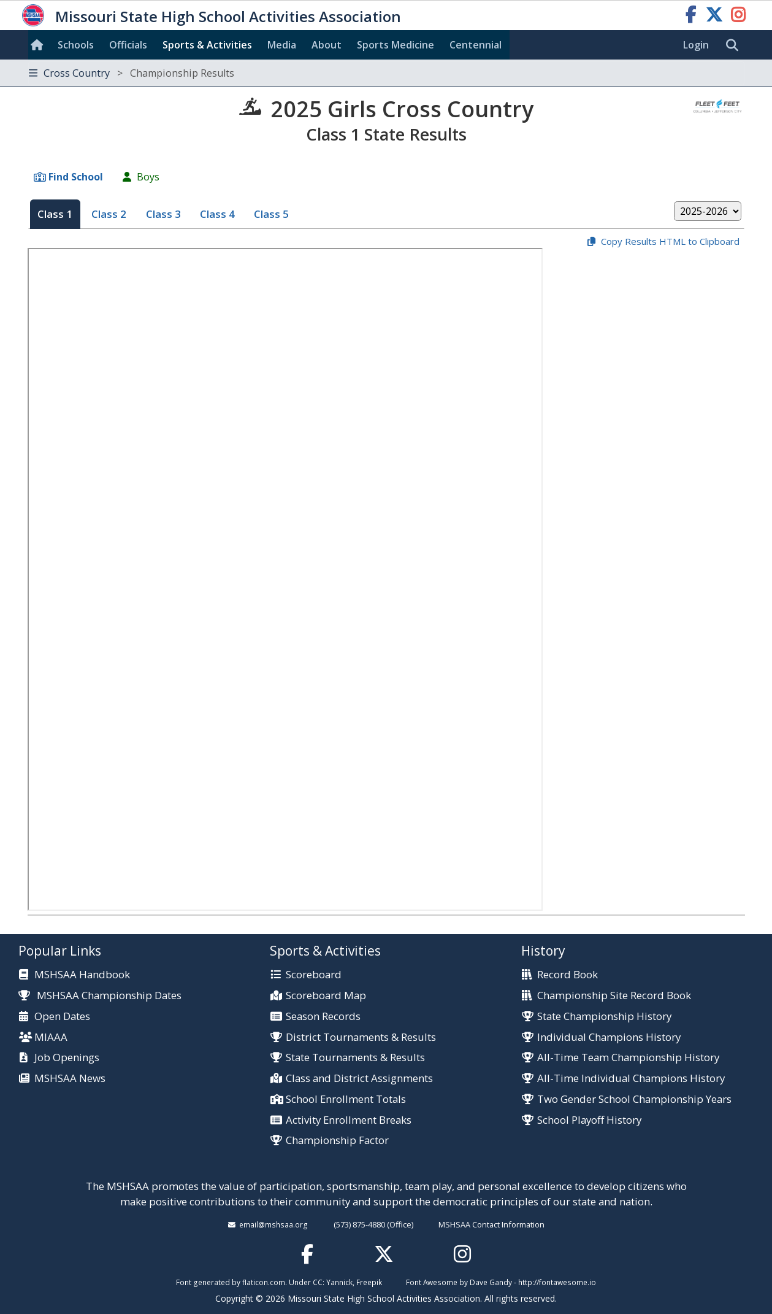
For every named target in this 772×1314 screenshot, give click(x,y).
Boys (148, 177)
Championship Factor (337, 1140)
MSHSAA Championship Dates (100, 995)
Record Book (567, 975)
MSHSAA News (69, 1078)
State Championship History (604, 1016)
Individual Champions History (609, 1037)
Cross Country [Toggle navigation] (131, 73)
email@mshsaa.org (273, 1224)
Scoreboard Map (326, 996)
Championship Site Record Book (614, 996)
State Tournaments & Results (355, 1058)
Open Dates (62, 1016)
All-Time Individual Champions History (631, 1078)
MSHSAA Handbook (82, 975)
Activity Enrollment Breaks (348, 1120)
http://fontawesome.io (557, 1282)
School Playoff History (589, 1120)
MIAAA (50, 1037)
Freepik (369, 1282)
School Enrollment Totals (346, 1099)
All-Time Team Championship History (628, 1058)
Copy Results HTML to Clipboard (670, 241)
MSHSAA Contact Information (491, 1224)
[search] (735, 45)
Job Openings (66, 1058)
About (326, 45)
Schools (76, 45)
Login (696, 45)
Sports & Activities (207, 45)
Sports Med (395, 45)
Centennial (475, 45)
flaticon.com (263, 1282)
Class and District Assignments (359, 1078)
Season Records (323, 1016)
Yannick (339, 1282)
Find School (75, 177)
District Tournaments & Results (361, 1037)
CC (318, 1282)
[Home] (39, 45)
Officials (128, 45)
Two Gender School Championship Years (634, 1099)
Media (281, 45)
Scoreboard (314, 975)
